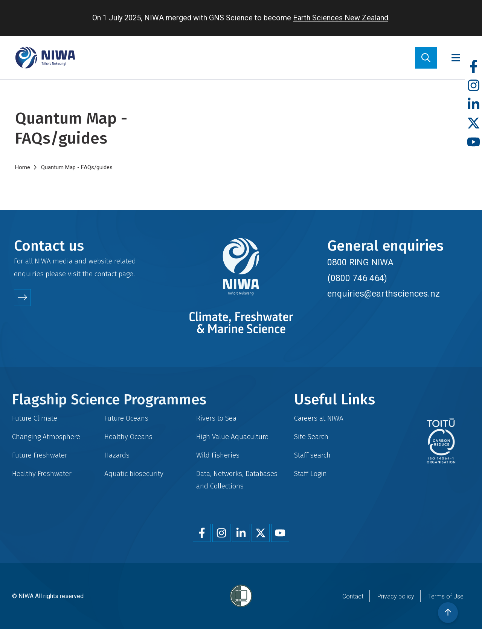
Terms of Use (446, 596)
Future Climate (34, 418)
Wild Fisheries (217, 455)
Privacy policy (395, 596)
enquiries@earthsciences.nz (383, 293)
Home (22, 167)
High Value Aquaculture (232, 436)
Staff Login (310, 473)
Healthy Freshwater (42, 473)
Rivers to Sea (216, 418)
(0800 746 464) (357, 278)
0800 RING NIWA (360, 262)
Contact (352, 596)
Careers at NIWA (318, 418)
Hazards (117, 455)
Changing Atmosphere (46, 436)
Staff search (312, 455)
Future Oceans (126, 418)
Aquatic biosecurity (133, 473)
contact (106, 273)
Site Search (311, 436)
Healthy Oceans (128, 436)
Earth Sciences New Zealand (340, 17)
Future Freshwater (39, 455)
